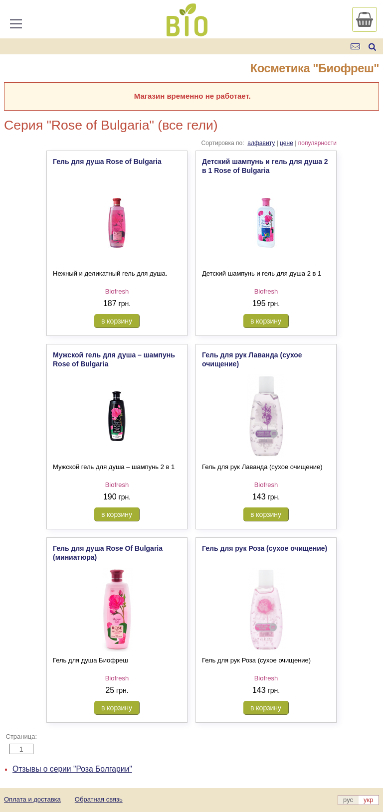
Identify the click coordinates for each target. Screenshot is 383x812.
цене (286, 143)
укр (368, 800)
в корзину (116, 321)
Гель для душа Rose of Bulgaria (107, 161)
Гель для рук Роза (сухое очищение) (264, 548)
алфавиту (261, 143)
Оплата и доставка (32, 799)
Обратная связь (99, 799)
